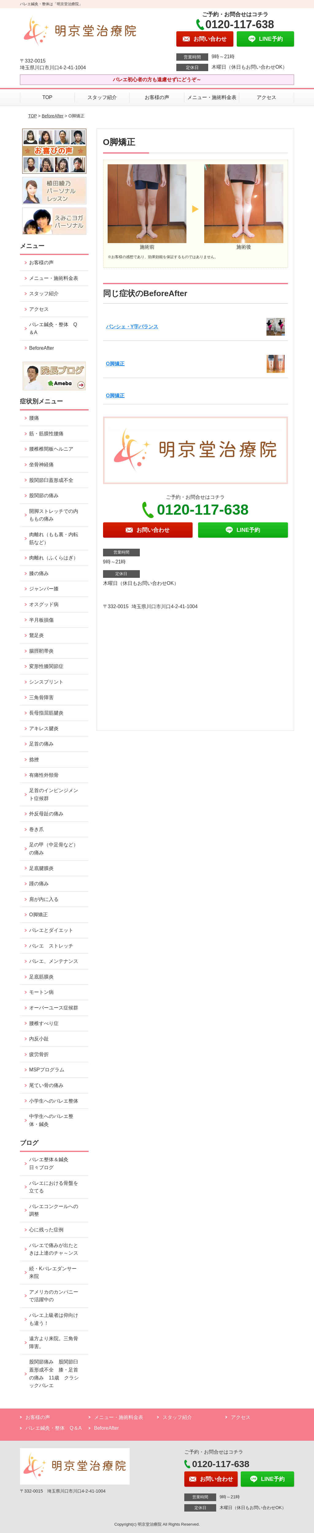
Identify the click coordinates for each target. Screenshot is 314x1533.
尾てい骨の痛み (46, 1085)
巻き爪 (36, 829)
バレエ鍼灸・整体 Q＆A (53, 328)
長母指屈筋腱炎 (46, 712)
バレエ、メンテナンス (53, 961)
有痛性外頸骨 (44, 775)
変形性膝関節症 (46, 666)
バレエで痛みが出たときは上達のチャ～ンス (53, 1249)
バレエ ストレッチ (51, 945)
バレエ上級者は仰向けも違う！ (53, 1319)
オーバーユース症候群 (53, 1007)
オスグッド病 (44, 604)
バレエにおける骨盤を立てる (53, 1187)
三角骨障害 (41, 697)
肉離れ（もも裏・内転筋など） (53, 538)
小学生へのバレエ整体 (53, 1101)
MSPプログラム (46, 1069)
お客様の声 (157, 97)
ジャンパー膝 (44, 588)
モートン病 (41, 992)
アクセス (266, 97)
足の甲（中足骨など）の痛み (53, 848)
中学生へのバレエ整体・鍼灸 (51, 1120)
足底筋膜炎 (41, 976)
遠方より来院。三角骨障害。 (53, 1342)
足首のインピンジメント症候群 (53, 794)
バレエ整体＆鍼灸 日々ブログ (51, 1163)
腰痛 (34, 418)
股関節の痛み (44, 495)
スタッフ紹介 (102, 97)
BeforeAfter (52, 115)
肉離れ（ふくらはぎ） (53, 557)
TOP (47, 97)
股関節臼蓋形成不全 (51, 480)
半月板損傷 (41, 620)
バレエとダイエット (51, 930)
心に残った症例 (46, 1229)
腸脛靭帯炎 (41, 651)
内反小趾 (39, 1038)
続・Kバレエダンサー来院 (53, 1272)
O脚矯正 (115, 363)
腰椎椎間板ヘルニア (51, 449)
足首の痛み (41, 743)
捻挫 (34, 759)
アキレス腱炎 (44, 728)
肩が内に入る (44, 899)
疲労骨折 (39, 1054)
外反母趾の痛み (46, 813)
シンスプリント (46, 682)
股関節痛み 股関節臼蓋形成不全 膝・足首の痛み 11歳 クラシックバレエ (54, 1373)
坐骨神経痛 (41, 464)
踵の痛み (41, 883)
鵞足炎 (36, 635)
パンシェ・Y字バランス (132, 326)
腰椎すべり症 (44, 1023)
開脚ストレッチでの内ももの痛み (53, 515)
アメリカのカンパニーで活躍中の (53, 1295)
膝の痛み (39, 573)
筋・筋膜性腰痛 (46, 433)
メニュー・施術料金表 (211, 97)
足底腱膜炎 (41, 868)
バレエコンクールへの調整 (53, 1210)
